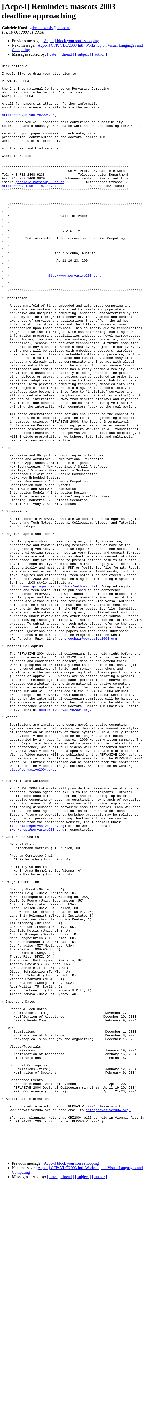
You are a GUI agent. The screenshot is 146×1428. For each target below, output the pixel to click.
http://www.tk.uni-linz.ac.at (29, 210)
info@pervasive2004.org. (108, 1319)
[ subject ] (83, 54)
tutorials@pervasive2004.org (38, 978)
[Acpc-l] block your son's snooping (71, 41)
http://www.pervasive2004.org (29, 125)
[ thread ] (66, 54)
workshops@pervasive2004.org (38, 982)
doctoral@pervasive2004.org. (65, 839)
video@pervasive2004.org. (33, 911)
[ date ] (52, 54)
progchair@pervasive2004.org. (91, 753)
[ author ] (99, 54)
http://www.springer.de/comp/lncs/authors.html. (54, 691)
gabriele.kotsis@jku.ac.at (49, 28)
